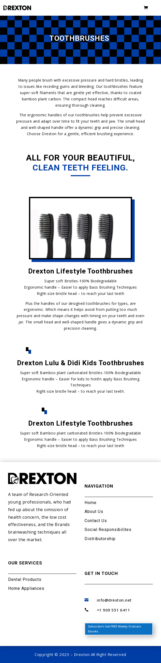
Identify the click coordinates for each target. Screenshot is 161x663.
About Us (94, 511)
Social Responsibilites (108, 529)
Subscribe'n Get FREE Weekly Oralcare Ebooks (114, 628)
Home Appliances (26, 588)
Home (91, 502)
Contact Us (96, 520)
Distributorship (100, 538)
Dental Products (24, 579)
